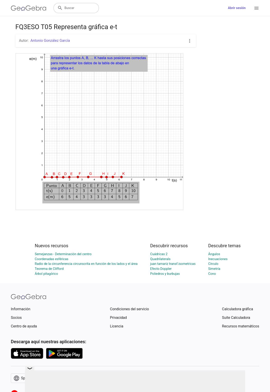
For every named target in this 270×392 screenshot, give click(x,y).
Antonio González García (50, 40)
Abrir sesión (237, 8)
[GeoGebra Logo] (28, 8)
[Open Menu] (256, 8)
